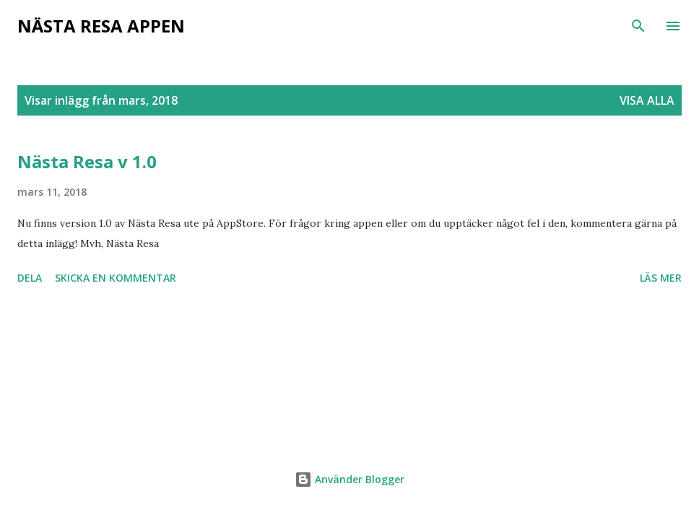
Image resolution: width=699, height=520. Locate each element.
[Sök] (638, 26)
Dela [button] (29, 278)
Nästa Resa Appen (101, 26)
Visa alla (647, 100)
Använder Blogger (349, 479)
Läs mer (661, 278)
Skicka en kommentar (115, 278)
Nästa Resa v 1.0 (87, 161)
